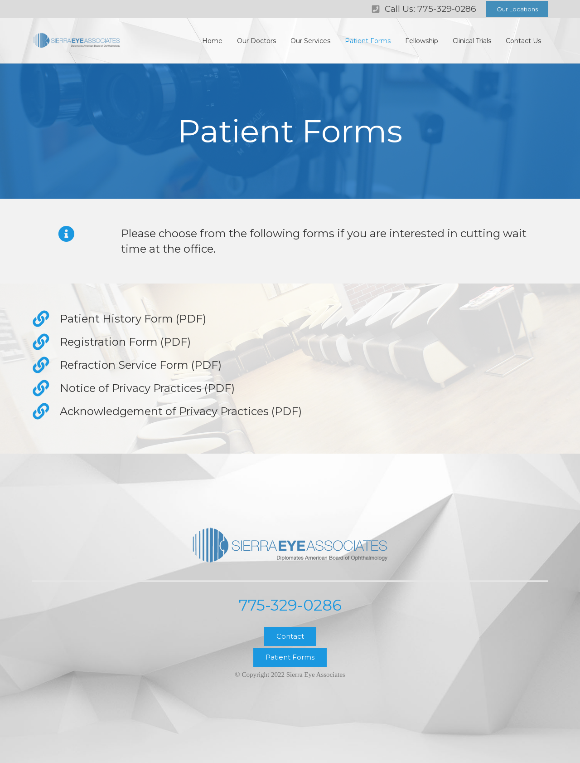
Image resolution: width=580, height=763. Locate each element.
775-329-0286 (290, 605)
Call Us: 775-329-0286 (430, 9)
